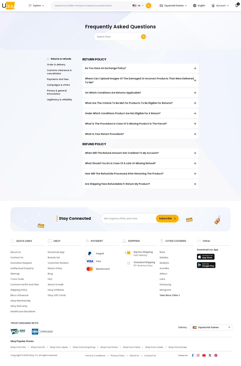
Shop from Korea (109, 347)
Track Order (17, 279)
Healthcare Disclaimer (22, 311)
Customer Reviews (58, 262)
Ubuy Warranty (18, 306)
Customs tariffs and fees (24, 284)
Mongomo (165, 289)
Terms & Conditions (95, 355)
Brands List (54, 257)
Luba (162, 279)
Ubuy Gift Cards (57, 295)
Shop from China (131, 347)
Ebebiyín (164, 262)
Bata (162, 252)
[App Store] (206, 258)
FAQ (50, 279)
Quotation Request (21, 262)
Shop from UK (38, 347)
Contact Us (16, 257)
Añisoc (163, 273)
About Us (15, 252)
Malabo (164, 257)
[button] (173, 6)
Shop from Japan (59, 347)
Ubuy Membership (20, 300)
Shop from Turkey (154, 347)
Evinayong (165, 284)
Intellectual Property (22, 268)
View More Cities (170, 295)
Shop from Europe (177, 347)
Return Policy (55, 268)
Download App (56, 252)
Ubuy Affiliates (56, 289)
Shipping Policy (18, 289)
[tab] (63, 59)
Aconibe (164, 268)
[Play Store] (206, 266)
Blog (50, 273)
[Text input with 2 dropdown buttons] (91, 5)
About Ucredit (55, 284)
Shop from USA (18, 347)
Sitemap (15, 273)
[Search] (148, 5)
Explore (34, 5)
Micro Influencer (19, 295)
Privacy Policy (118, 355)
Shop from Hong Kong (84, 347)
